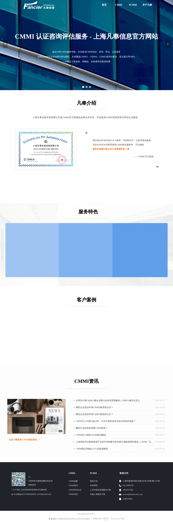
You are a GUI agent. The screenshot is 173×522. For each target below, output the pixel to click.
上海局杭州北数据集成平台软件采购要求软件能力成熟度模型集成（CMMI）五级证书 (114, 442)
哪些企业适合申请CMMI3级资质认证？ (94, 414)
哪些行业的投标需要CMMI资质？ (92, 428)
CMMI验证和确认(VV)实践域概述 (92, 449)
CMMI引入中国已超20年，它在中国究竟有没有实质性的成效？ (106, 421)
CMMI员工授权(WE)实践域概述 (91, 435)
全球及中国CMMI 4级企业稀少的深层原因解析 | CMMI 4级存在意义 (108, 400)
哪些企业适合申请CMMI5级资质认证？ (94, 407)
